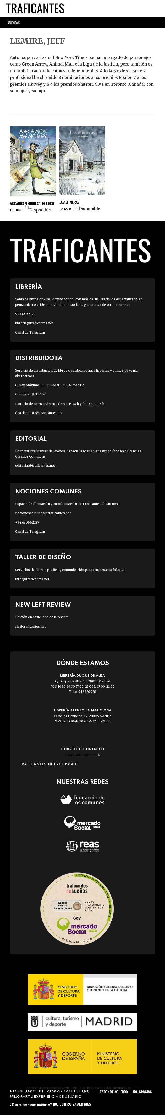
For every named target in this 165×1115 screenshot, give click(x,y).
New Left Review (43, 605)
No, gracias (142, 1091)
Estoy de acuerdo (114, 1091)
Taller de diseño (43, 557)
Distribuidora (38, 358)
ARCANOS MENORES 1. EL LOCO (32, 203)
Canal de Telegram (30, 332)
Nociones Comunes (48, 492)
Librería (28, 287)
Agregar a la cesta (27, 207)
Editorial (31, 439)
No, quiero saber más (72, 1104)
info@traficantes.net (82, 755)
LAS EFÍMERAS (69, 202)
